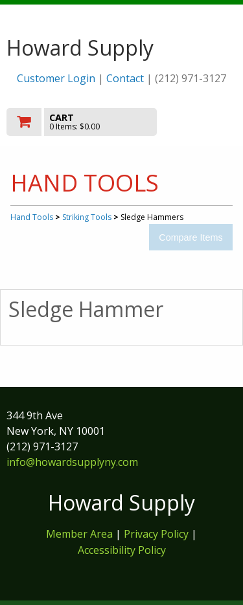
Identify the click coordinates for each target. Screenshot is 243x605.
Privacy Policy (157, 534)
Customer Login (56, 78)
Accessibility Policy (122, 550)
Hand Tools (31, 217)
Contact (125, 78)
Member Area (79, 534)
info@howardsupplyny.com (72, 462)
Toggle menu (202, 121)
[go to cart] (87, 122)
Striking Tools (86, 217)
